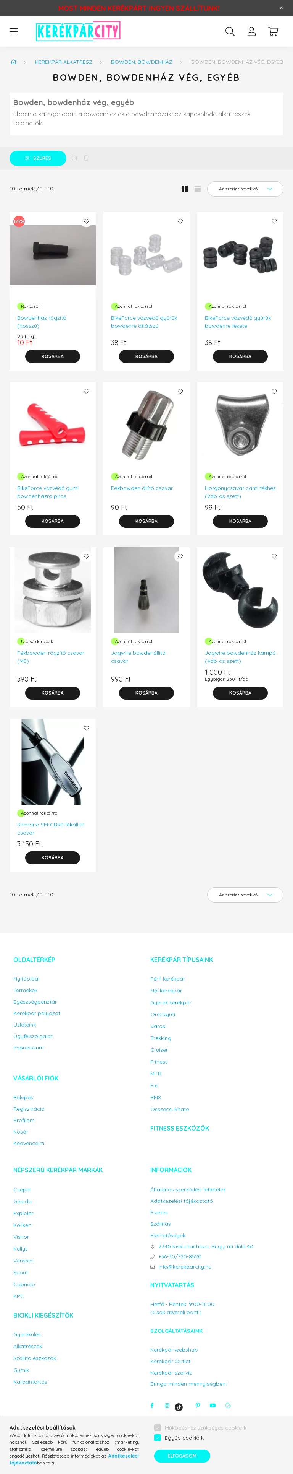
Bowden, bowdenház (141, 62)
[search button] (230, 31)
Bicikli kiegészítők (43, 1315)
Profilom (24, 1120)
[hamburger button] (13, 31)
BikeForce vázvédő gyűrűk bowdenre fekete (238, 321)
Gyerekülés (27, 1334)
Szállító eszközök (34, 1358)
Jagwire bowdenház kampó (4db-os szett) (240, 656)
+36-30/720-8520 (179, 1256)
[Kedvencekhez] (86, 221)
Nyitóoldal (26, 979)
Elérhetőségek (167, 1235)
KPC (18, 1296)
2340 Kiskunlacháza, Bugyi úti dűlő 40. (206, 1246)
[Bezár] (281, 8)
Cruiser (159, 1050)
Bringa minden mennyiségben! (188, 1383)
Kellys (20, 1249)
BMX (155, 1097)
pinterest (197, 1405)
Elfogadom (182, 1456)
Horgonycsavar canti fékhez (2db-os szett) (240, 492)
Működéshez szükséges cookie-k (205, 1427)
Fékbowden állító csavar (142, 488)
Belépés (23, 1097)
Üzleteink (24, 1025)
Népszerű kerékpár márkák (58, 1170)
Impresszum (28, 1047)
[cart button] (272, 31)
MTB (155, 1074)
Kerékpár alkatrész (63, 62)
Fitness (159, 1062)
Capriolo (24, 1284)
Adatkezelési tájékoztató (181, 1201)
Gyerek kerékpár (171, 1002)
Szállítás (160, 1224)
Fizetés (159, 1212)
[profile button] (251, 31)
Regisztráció (29, 1109)
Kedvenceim (28, 1143)
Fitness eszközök (179, 1128)
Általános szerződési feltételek (188, 1189)
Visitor (21, 1237)
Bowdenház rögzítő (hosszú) (41, 321)
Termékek (25, 990)
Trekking (160, 1038)
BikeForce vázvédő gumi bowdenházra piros (48, 492)
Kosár (20, 1132)
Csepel (22, 1189)
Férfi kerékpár (167, 979)
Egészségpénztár (35, 1002)
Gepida (22, 1201)
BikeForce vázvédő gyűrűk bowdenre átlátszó (144, 321)
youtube (213, 1405)
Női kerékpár (166, 991)
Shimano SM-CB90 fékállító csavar (51, 828)
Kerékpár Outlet (170, 1361)
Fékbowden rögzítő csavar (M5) (50, 656)
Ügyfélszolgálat (33, 1036)
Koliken (22, 1225)
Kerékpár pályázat (36, 1013)
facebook (151, 1405)
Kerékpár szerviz (171, 1373)
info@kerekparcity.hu (184, 1267)
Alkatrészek (27, 1346)
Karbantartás (30, 1382)
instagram (167, 1405)
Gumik (21, 1370)
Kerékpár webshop (174, 1350)
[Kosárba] (52, 356)
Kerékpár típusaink (181, 959)
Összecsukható (169, 1109)
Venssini (23, 1261)
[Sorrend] (245, 189)
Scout (20, 1272)
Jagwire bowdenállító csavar (138, 656)
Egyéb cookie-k (184, 1437)
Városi (158, 1026)
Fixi (154, 1085)
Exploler (23, 1213)
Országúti (162, 1014)
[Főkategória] (13, 62)
